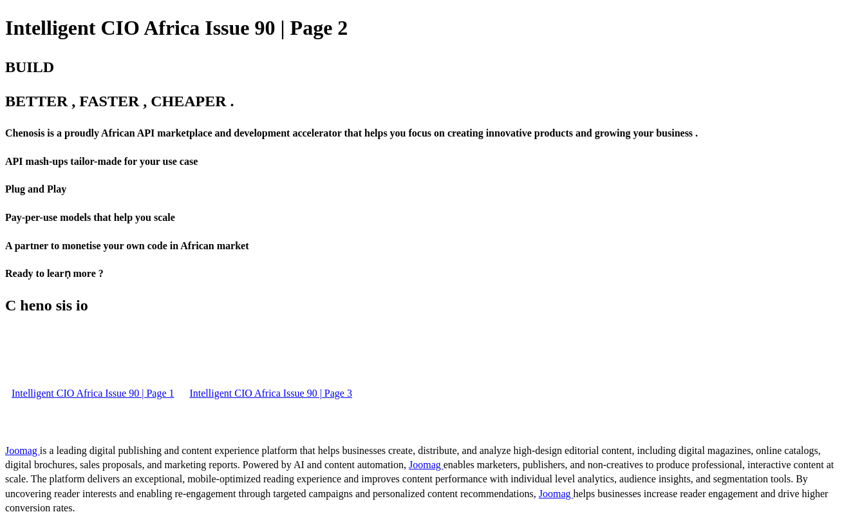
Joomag (22, 450)
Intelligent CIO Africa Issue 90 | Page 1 (93, 393)
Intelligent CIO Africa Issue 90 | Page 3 (270, 393)
